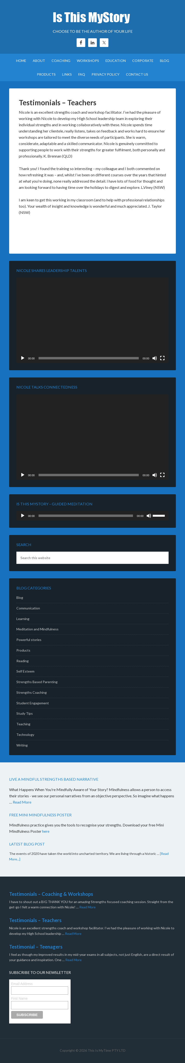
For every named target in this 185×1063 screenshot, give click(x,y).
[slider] (86, 516)
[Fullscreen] (162, 358)
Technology (25, 735)
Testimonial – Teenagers (35, 947)
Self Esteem (25, 671)
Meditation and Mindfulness (37, 629)
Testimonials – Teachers (35, 920)
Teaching (23, 724)
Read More (22, 802)
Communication (28, 608)
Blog (19, 597)
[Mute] (154, 358)
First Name (19, 998)
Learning (22, 619)
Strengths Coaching (31, 692)
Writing (22, 745)
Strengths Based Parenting (37, 682)
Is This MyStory (92, 17)
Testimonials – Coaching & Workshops (51, 894)
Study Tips (24, 713)
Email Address (22, 984)
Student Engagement (32, 703)
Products (23, 650)
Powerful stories (28, 640)
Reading (22, 661)
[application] (92, 320)
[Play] (22, 358)
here (46, 831)
